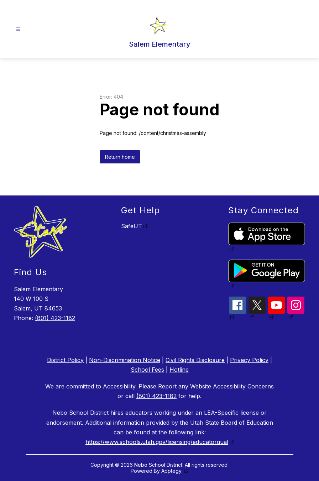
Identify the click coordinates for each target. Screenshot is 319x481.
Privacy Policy (249, 360)
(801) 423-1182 (55, 317)
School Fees (147, 369)
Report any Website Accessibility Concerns (216, 386)
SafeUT (131, 226)
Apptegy (172, 471)
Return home (120, 157)
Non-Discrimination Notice (124, 360)
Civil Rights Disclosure (195, 360)
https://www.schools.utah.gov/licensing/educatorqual (156, 441)
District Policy (65, 360)
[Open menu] (18, 29)
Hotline (179, 369)
